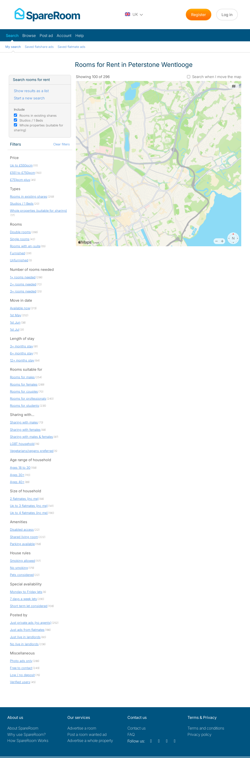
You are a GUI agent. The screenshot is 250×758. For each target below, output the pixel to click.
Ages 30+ (17, 475)
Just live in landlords (25, 637)
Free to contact (21, 668)
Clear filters (61, 144)
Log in (227, 14)
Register (198, 14)
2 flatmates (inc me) (24, 499)
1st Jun (15, 322)
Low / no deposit (22, 675)
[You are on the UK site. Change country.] (134, 14)
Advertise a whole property (90, 740)
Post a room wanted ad (87, 734)
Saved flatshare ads (39, 47)
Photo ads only (21, 661)
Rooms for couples (24, 391)
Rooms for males (22, 377)
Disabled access (22, 529)
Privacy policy (200, 734)
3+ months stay (21, 346)
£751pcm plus (20, 180)
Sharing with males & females (31, 437)
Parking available (22, 544)
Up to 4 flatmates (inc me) (29, 513)
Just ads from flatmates (27, 630)
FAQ (131, 734)
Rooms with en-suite (25, 246)
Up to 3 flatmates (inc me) (29, 506)
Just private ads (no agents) (30, 623)
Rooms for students (24, 405)
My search (13, 47)
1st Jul (14, 329)
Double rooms (20, 232)
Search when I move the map (216, 77)
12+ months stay (22, 360)
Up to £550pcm (21, 165)
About (22, 728)
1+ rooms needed (23, 277)
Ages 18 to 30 (20, 467)
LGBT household (22, 444)
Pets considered (22, 575)
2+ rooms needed (23, 284)
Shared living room (24, 537)
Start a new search (29, 98)
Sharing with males (24, 422)
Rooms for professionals (28, 398)
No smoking (19, 568)
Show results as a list (31, 90)
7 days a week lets (23, 599)
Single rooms (19, 239)
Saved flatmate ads (71, 47)
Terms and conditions (206, 728)
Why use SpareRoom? (26, 734)
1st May (15, 315)
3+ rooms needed (23, 291)
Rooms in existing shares (38, 115)
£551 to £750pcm (22, 173)
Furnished (17, 253)
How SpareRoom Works (27, 740)
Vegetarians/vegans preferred (32, 451)
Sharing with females (25, 430)
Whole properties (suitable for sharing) (38, 210)
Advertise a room (81, 728)
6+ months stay (21, 353)
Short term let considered (28, 606)
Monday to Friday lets (26, 592)
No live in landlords (24, 644)
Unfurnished (19, 260)
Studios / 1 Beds (31, 120)
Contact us (136, 728)
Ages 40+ (17, 482)
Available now (20, 308)
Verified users (20, 682)
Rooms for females (23, 384)
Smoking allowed (22, 561)
